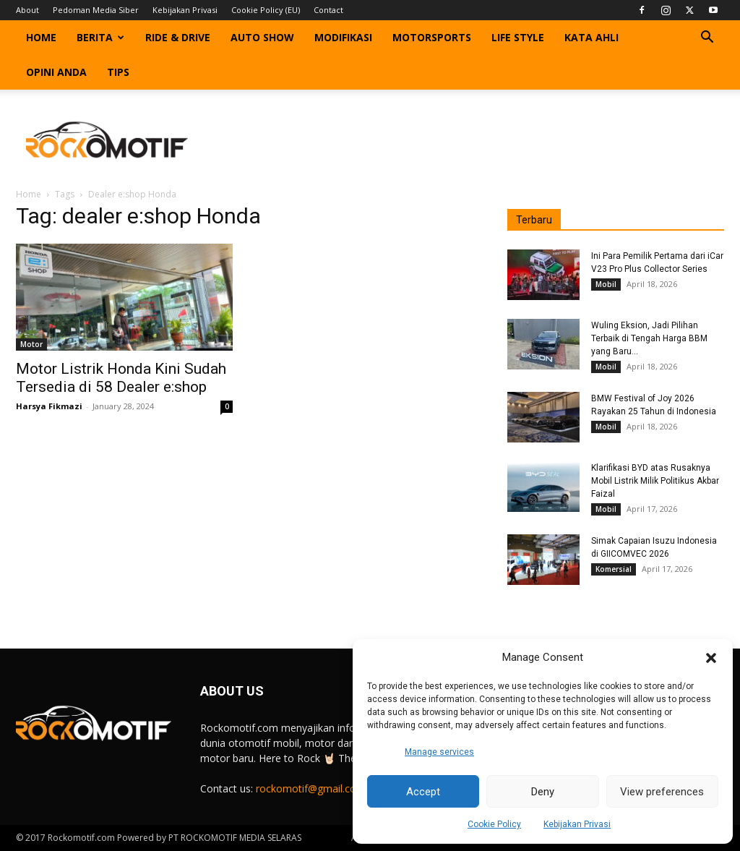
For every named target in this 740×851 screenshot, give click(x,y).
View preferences (662, 791)
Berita (100, 37)
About (27, 9)
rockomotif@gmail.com (311, 788)
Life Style (517, 37)
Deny (542, 791)
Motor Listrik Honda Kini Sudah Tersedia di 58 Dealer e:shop (121, 377)
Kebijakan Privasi (577, 824)
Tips (118, 72)
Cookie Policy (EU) (265, 9)
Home (41, 37)
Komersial (613, 569)
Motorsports (431, 37)
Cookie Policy (494, 824)
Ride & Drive (177, 37)
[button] (711, 658)
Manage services (439, 752)
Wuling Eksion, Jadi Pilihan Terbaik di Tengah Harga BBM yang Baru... (649, 338)
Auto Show (262, 37)
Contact (328, 9)
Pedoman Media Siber (96, 9)
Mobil (605, 284)
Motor (31, 344)
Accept (423, 791)
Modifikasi (343, 37)
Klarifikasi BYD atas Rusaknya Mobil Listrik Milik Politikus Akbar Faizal (655, 481)
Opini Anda (56, 72)
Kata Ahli (591, 37)
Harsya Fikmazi (49, 406)
